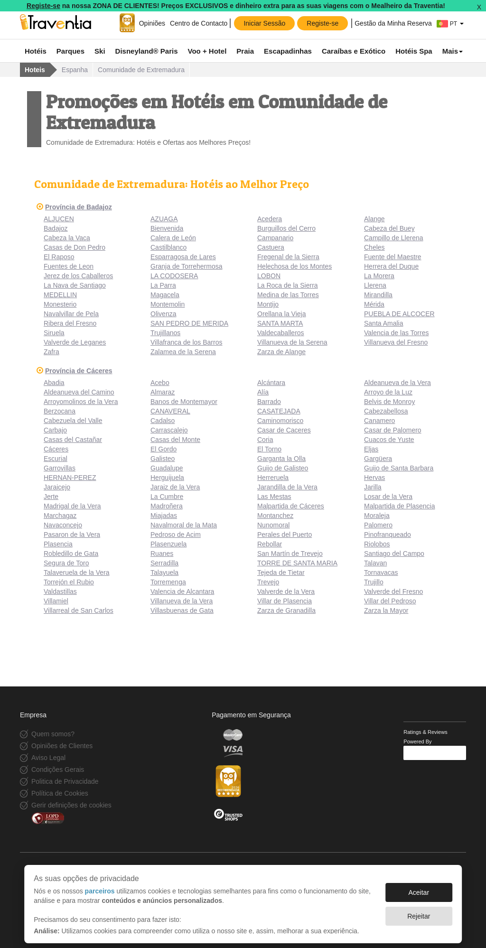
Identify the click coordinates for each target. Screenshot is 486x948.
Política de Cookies (59, 793)
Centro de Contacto (198, 23)
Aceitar (419, 888)
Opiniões (152, 23)
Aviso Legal (48, 757)
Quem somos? (53, 734)
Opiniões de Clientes (62, 746)
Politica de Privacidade (65, 781)
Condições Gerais (57, 769)
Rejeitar (418, 911)
